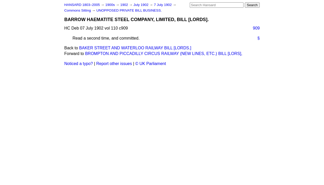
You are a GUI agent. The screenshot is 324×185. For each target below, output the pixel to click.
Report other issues (114, 63)
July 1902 (141, 5)
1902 (124, 5)
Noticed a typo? (78, 63)
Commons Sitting (78, 10)
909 (256, 28)
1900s (110, 5)
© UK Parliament (150, 63)
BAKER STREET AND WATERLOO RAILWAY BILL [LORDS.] (135, 48)
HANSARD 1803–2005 (82, 5)
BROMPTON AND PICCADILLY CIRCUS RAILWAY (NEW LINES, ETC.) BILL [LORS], (163, 53)
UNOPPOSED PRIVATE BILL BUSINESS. (129, 10)
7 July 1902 (163, 5)
